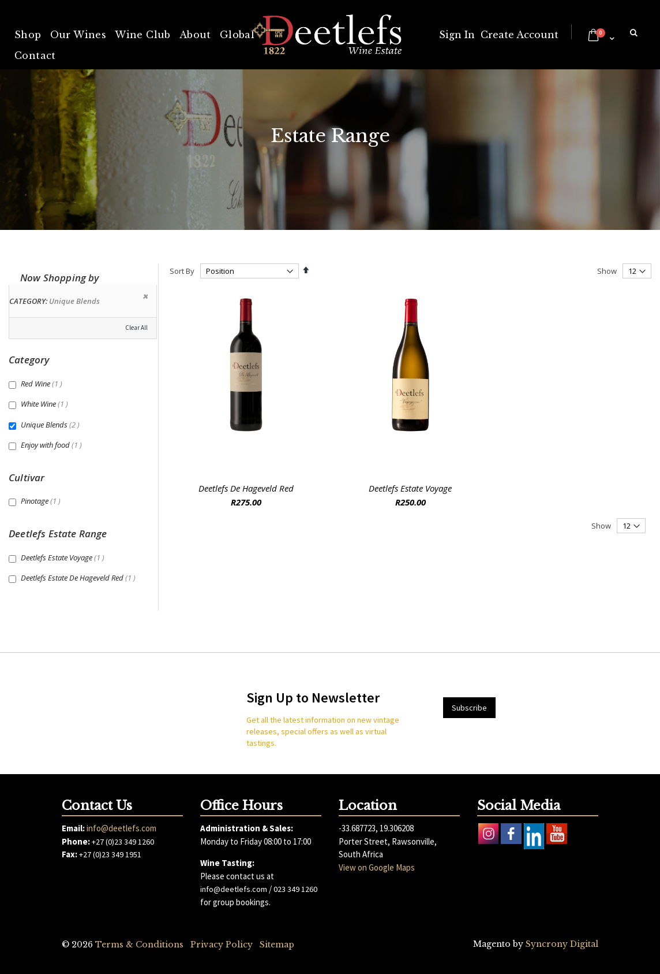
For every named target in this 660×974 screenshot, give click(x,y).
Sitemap (277, 944)
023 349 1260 (295, 889)
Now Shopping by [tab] (59, 277)
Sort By (182, 271)
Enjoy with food (53, 445)
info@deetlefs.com (121, 828)
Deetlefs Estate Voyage (410, 488)
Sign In (457, 34)
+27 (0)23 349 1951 (110, 854)
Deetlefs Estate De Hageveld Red (79, 577)
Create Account (519, 34)
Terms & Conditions (139, 944)
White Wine (46, 404)
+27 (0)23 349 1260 (123, 842)
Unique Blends (51, 424)
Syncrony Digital (562, 944)
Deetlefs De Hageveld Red (246, 488)
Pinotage (42, 501)
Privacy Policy (221, 944)
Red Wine (43, 383)
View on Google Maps (377, 867)
